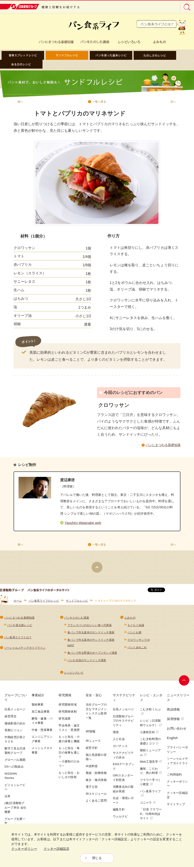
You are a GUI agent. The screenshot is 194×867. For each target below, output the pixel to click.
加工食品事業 (41, 714)
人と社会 (119, 741)
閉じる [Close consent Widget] (97, 858)
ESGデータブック (123, 769)
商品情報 (173, 711)
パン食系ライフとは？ (18, 639)
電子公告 (92, 789)
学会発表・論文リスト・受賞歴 (69, 730)
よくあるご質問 (96, 803)
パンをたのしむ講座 (76, 619)
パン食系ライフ (150, 795)
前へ (20, 101)
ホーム (18, 602)
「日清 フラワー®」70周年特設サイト (151, 816)
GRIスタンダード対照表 (123, 780)
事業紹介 (38, 697)
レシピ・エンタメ (151, 700)
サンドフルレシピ (77, 602)
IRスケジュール (96, 795)
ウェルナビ (120, 818)
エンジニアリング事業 (42, 741)
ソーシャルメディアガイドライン (25, 649)
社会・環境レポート (123, 803)
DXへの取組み (14, 769)
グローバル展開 (15, 762)
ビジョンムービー (15, 789)
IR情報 (90, 733)
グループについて (16, 700)
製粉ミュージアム (150, 755)
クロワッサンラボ (139, 641)
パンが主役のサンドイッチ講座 (86, 662)
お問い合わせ (176, 731)
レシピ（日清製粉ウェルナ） (151, 725)
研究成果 (65, 720)
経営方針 (92, 750)
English (172, 740)
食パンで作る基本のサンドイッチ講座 (90, 634)
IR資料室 (92, 768)
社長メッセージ (15, 711)
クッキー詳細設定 (177, 797)
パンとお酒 (134, 634)
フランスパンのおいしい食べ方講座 (89, 626)
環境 (116, 734)
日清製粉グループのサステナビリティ (123, 723)
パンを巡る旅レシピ (19, 626)
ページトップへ (184, 682)
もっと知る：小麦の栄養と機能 (69, 741)
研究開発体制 (67, 714)
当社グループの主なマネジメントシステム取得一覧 (96, 713)
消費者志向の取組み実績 (123, 791)
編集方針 (119, 811)
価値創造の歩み (15, 725)
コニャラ (148, 804)
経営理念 (11, 718)
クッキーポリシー (177, 786)
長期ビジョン (13, 732)
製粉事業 (38, 706)
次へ (173, 101)
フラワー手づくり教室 (150, 784)
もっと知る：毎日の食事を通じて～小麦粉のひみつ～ (69, 759)
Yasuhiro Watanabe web (83, 524)
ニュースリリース (178, 700)
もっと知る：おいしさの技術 (69, 777)
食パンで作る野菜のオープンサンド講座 (92, 654)
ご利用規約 (174, 776)
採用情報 (175, 721)
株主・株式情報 (96, 782)
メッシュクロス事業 (42, 753)
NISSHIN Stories (11, 778)
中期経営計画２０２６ (15, 741)
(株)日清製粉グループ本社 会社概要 (15, 810)
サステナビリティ (124, 700)
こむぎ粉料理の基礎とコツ (150, 743)
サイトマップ (176, 806)
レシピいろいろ (74, 675)
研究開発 (65, 697)
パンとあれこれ (137, 649)
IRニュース (93, 743)
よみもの (129, 619)
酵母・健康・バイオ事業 (42, 723)
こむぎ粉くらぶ (150, 713)
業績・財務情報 (96, 775)
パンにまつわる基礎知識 (163, 445)
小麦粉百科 (149, 734)
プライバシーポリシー (177, 752)
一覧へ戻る (99, 101)
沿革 (8, 798)
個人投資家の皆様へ (96, 759)
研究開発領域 (67, 706)
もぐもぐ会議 (136, 626)
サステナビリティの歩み (123, 757)
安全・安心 (94, 697)
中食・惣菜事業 (42, 732)
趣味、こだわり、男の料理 (151, 773)
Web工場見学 (151, 764)
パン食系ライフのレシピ (44, 602)
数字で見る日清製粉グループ (15, 753)
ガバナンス (120, 748)
